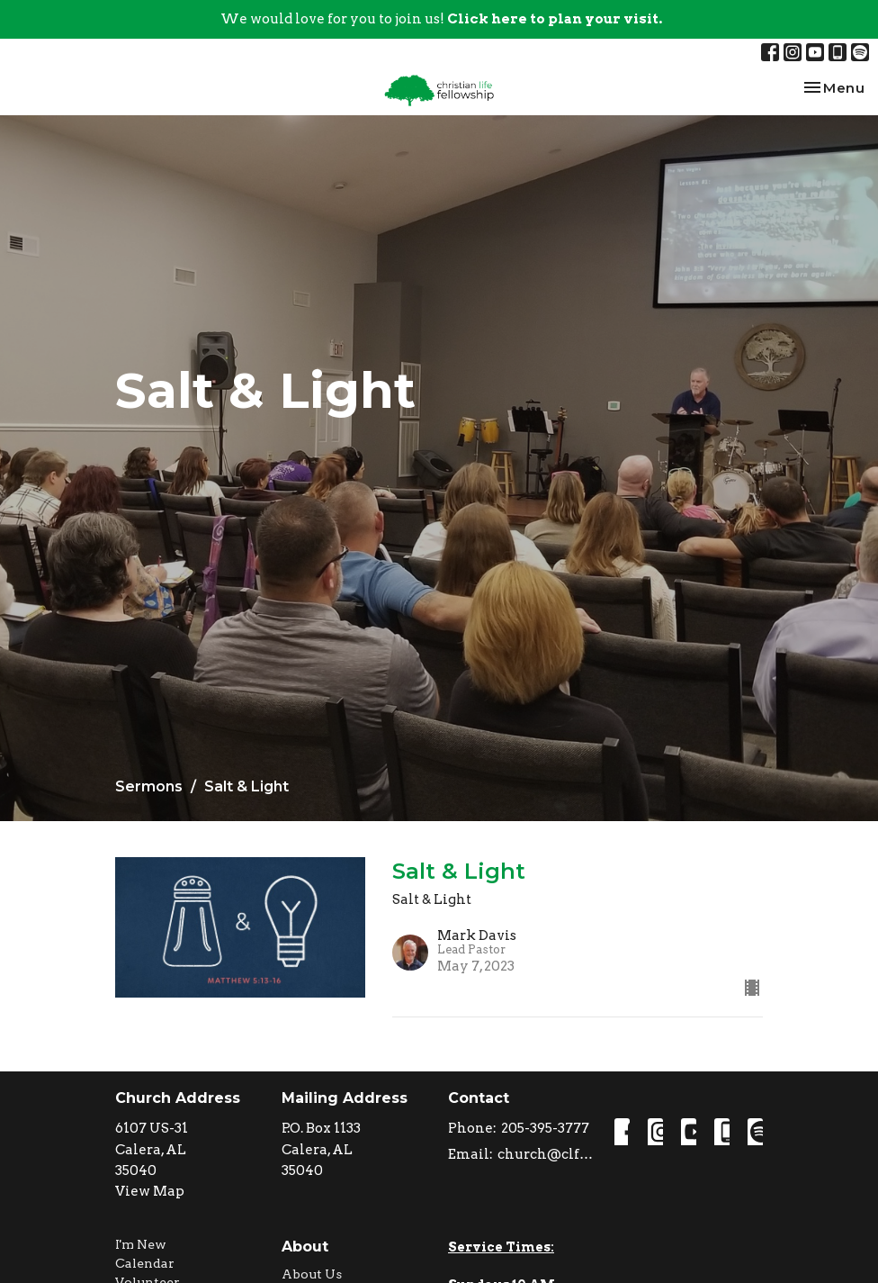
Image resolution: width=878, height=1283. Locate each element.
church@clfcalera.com (546, 1154)
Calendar (145, 1263)
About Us (312, 1274)
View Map (149, 1191)
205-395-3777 (545, 1128)
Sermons (149, 786)
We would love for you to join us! (441, 19)
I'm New (140, 1244)
